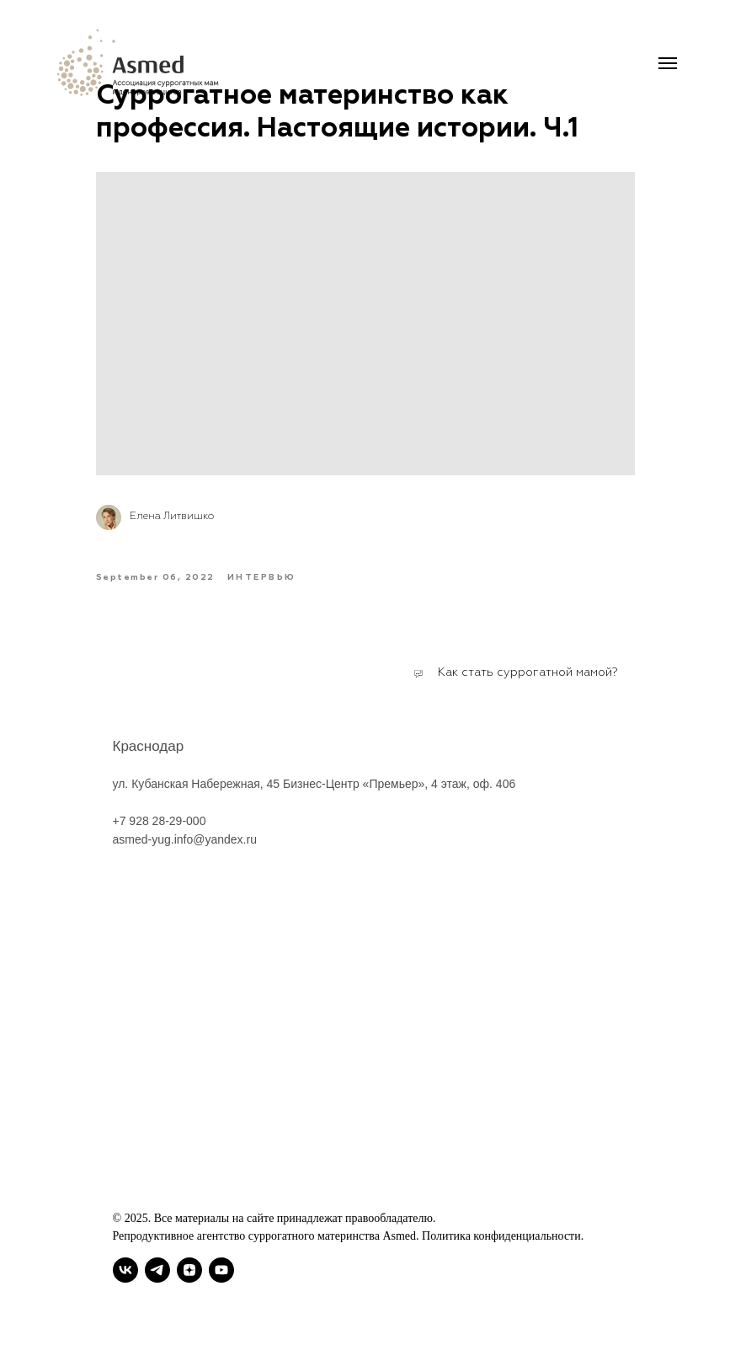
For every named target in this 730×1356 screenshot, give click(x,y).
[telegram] (157, 1270)
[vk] (125, 1270)
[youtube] (221, 1270)
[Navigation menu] (667, 63)
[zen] (189, 1270)
